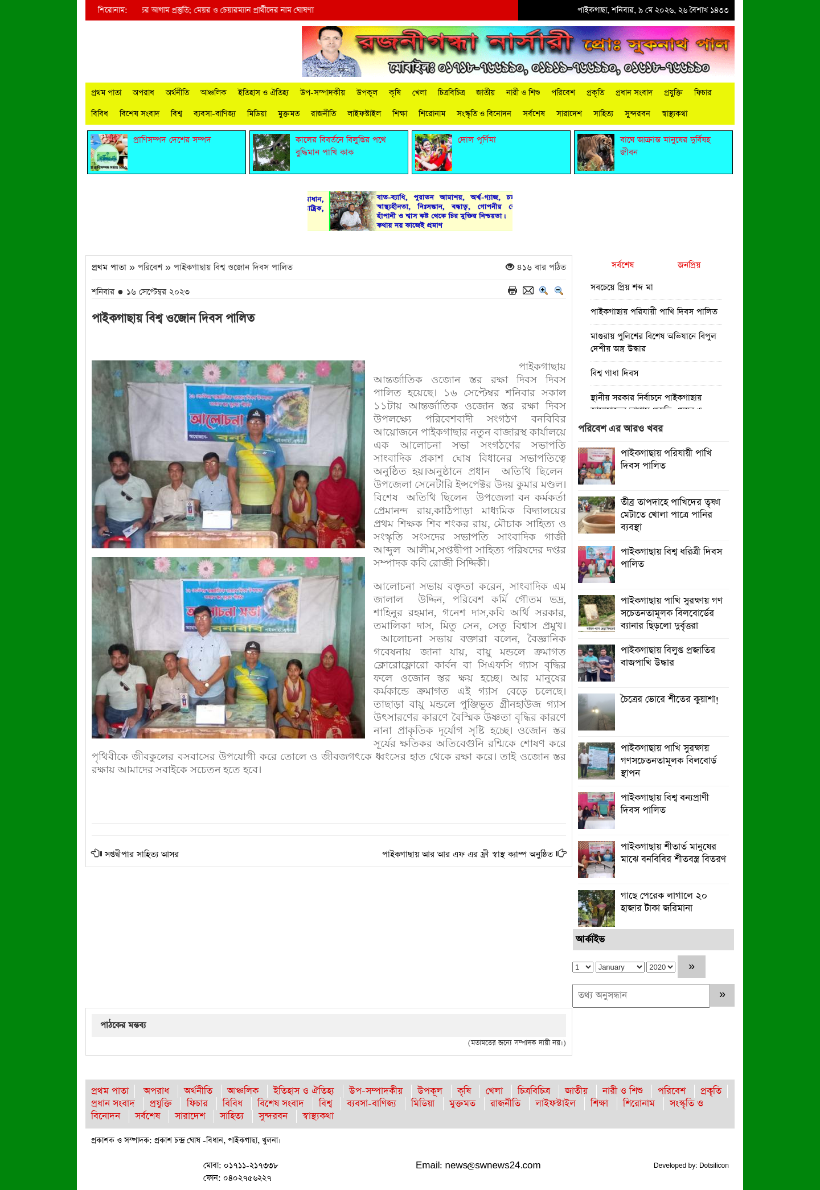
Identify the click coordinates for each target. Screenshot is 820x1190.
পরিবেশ (563, 93)
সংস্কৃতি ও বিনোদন (484, 114)
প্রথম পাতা (106, 93)
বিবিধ (99, 114)
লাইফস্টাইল (364, 114)
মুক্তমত (289, 114)
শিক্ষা (399, 114)
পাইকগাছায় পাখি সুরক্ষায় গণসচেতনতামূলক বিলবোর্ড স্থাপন (668, 761)
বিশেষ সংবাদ (139, 114)
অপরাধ (143, 93)
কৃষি (395, 93)
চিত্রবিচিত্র (451, 93)
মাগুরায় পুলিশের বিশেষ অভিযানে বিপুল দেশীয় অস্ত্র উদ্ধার (653, 342)
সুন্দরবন (637, 114)
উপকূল (367, 93)
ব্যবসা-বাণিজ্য (215, 114)
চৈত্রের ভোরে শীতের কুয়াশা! (670, 699)
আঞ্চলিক (213, 93)
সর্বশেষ (534, 114)
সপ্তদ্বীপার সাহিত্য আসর (142, 854)
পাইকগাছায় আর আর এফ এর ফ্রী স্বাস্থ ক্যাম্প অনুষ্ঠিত (467, 854)
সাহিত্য (603, 114)
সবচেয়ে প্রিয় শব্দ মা (622, 287)
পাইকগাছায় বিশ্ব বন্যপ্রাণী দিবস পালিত (665, 804)
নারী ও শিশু (523, 93)
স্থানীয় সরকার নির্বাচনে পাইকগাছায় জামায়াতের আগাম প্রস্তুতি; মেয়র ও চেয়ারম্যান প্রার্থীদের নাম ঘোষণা (170, 10)
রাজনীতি (323, 114)
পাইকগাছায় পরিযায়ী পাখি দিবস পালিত (654, 312)
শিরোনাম (432, 114)
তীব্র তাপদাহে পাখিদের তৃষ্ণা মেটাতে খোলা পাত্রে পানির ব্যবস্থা (670, 515)
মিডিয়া (256, 114)
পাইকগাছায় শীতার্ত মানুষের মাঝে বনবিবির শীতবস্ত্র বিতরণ (673, 853)
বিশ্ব (176, 114)
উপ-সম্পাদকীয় (322, 93)
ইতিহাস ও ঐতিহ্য (263, 93)
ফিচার (703, 93)
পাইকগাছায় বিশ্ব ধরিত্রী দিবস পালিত (671, 558)
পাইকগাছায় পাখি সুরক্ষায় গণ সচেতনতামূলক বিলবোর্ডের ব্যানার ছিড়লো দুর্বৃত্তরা (672, 613)
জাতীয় (485, 93)
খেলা (419, 93)
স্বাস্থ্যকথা (674, 114)
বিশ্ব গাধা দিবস (614, 373)
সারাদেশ (569, 114)
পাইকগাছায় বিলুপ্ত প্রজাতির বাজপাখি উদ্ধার (668, 657)
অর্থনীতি (177, 93)
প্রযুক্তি (673, 93)
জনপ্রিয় (689, 265)
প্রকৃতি (595, 93)
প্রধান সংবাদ (634, 93)
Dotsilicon (714, 1166)
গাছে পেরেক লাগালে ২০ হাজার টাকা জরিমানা (664, 902)
